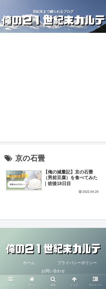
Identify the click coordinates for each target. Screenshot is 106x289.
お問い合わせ (53, 271)
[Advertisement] (53, 89)
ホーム (29, 262)
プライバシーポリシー (77, 262)
